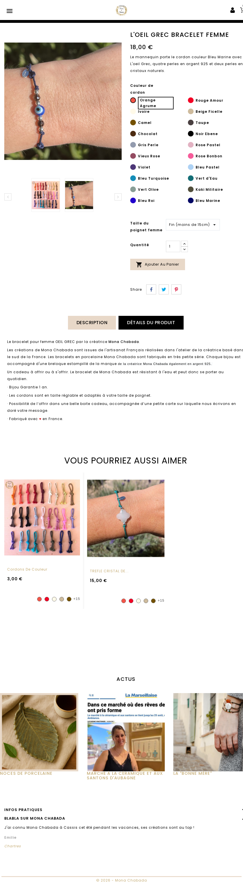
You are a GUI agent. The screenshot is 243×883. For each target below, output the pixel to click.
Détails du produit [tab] (151, 322)
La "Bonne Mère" (192, 773)
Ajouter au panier (157, 264)
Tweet (164, 289)
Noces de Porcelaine (26, 773)
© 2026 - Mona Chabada (121, 879)
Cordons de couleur (27, 569)
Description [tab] (92, 322)
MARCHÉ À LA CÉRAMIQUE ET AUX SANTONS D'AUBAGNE (125, 775)
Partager (151, 289)
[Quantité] (173, 246)
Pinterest (176, 289)
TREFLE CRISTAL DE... (109, 570)
